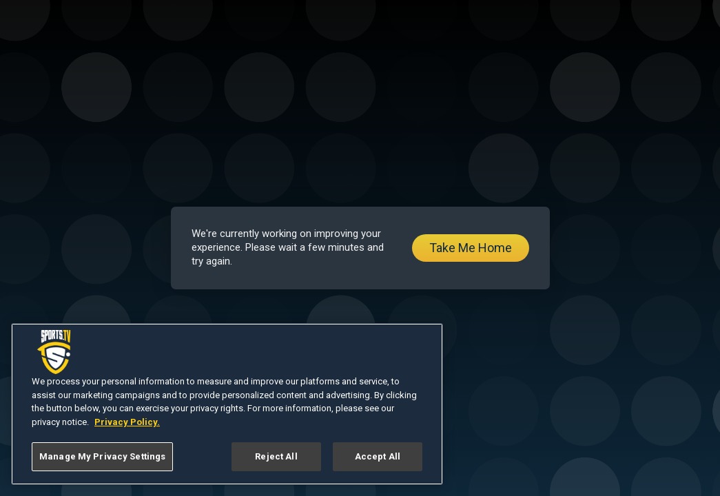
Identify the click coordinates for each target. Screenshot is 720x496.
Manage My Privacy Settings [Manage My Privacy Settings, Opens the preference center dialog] (102, 456)
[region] (227, 404)
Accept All (377, 456)
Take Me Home (470, 247)
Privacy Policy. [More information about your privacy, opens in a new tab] (127, 422)
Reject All (276, 456)
